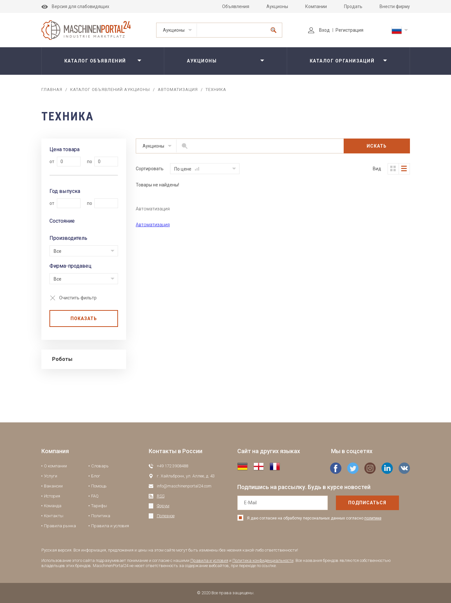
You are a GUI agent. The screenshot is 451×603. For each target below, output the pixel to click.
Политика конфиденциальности (263, 560)
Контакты (53, 515)
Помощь (99, 486)
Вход (319, 30)
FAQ (95, 496)
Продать (353, 6)
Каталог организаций (342, 60)
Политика (100, 515)
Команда (52, 505)
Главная (51, 89)
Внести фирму (395, 6)
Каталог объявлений (95, 60)
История (52, 496)
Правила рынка (60, 525)
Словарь (100, 465)
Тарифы (99, 505)
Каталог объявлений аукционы (110, 89)
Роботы (62, 359)
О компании (55, 465)
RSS (161, 496)
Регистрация (349, 30)
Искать (377, 146)
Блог (95, 476)
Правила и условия (110, 525)
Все (57, 251)
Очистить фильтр (78, 297)
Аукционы (277, 6)
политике (372, 518)
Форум (163, 505)
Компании (316, 6)
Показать (83, 318)
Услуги (50, 476)
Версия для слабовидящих (75, 6)
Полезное (166, 515)
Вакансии (53, 486)
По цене (186, 169)
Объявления (235, 6)
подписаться (367, 502)
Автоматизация (178, 89)
